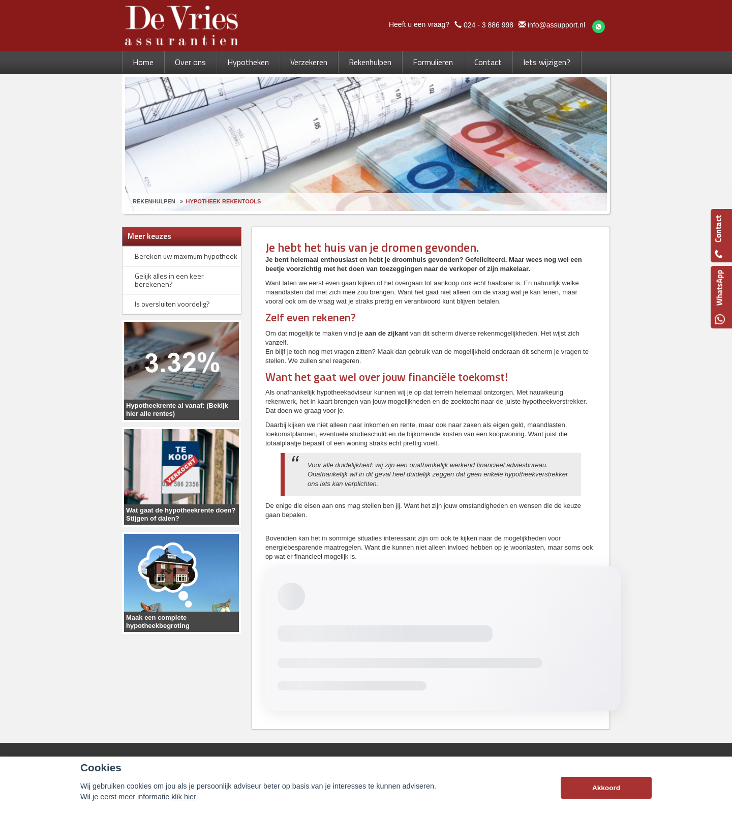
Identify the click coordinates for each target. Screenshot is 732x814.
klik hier (183, 797)
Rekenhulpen (154, 201)
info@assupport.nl (556, 25)
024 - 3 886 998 (488, 25)
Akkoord (606, 788)
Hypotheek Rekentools (223, 201)
